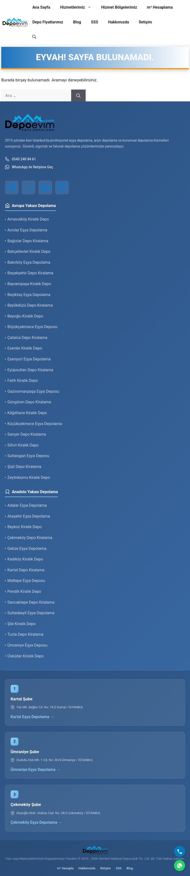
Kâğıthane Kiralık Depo (27, 412)
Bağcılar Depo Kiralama (27, 241)
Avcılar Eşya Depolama (27, 230)
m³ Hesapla (65, 868)
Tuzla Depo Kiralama (25, 634)
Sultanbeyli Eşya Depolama (31, 613)
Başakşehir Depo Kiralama (30, 273)
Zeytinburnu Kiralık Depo (28, 477)
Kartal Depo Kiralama (25, 570)
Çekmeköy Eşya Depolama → (36, 822)
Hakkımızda (118, 22)
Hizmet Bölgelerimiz (119, 7)
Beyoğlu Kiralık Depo (25, 316)
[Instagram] (28, 187)
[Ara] (78, 95)
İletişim (145, 22)
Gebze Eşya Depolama (26, 548)
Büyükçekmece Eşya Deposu (32, 326)
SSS (94, 22)
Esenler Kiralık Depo (24, 348)
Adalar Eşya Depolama (27, 505)
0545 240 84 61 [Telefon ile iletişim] (20, 159)
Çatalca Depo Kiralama (27, 337)
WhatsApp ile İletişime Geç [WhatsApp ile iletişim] (29, 167)
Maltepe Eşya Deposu (26, 580)
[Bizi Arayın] (179, 851)
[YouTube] (45, 187)
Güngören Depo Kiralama (29, 402)
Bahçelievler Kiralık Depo (28, 251)
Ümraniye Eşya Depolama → (35, 769)
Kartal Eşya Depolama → (32, 716)
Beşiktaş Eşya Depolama (28, 294)
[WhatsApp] (179, 865)
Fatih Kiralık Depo (22, 380)
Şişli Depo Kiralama (24, 466)
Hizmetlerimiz (78, 7)
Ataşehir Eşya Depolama (28, 516)
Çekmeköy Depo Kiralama (29, 537)
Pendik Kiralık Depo (24, 591)
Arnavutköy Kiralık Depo (28, 219)
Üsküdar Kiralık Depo (25, 656)
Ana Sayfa (41, 7)
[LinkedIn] (62, 187)
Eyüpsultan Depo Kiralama (30, 370)
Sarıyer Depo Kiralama (26, 434)
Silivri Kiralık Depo (23, 445)
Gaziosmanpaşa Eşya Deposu (33, 391)
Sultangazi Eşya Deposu (28, 455)
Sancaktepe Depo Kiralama (31, 602)
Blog (77, 22)
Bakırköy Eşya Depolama (28, 262)
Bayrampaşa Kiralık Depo (29, 283)
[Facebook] (12, 187)
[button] (34, 37)
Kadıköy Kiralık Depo (25, 559)
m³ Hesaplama (160, 7)
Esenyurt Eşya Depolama (29, 359)
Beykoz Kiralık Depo (24, 526)
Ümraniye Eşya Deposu (27, 645)
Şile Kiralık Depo (21, 623)
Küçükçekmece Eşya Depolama (34, 423)
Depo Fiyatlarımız (47, 22)
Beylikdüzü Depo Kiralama (30, 305)
